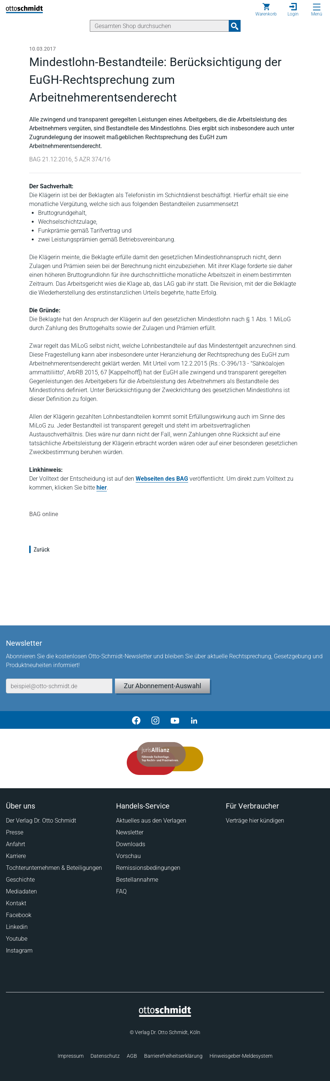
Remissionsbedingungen (148, 867)
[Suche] (159, 26)
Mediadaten (21, 891)
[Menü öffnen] (316, 7)
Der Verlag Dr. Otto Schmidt (41, 820)
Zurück (42, 549)
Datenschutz (105, 1056)
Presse (14, 832)
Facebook (18, 915)
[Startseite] (165, 1015)
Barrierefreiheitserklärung (173, 1056)
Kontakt (16, 903)
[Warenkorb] (266, 9)
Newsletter (129, 832)
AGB (132, 1056)
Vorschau (128, 855)
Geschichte (20, 879)
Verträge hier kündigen (255, 820)
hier (101, 487)
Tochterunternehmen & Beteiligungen (54, 867)
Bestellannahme (137, 879)
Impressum (71, 1056)
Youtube (16, 938)
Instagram (19, 950)
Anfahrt (15, 844)
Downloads (130, 844)
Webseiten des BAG (162, 478)
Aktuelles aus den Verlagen (151, 820)
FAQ (121, 891)
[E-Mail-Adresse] (59, 686)
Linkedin (17, 926)
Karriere (16, 855)
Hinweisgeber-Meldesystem (241, 1056)
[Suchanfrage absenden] (235, 26)
